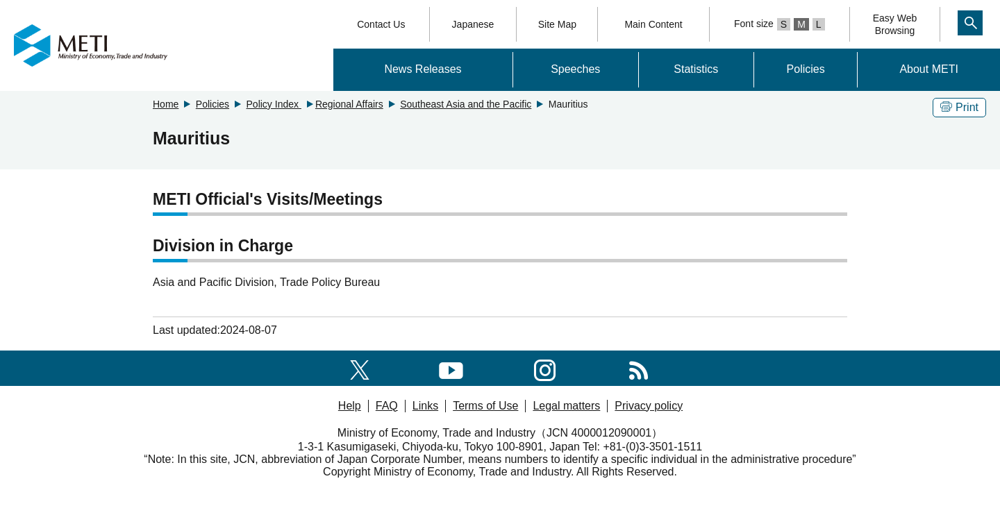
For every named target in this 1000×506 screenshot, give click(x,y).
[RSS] (638, 367)
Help (349, 406)
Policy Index (274, 104)
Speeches (575, 69)
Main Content (653, 24)
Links (425, 406)
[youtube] (451, 367)
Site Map (557, 24)
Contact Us (381, 24)
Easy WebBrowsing (895, 24)
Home (165, 104)
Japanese (473, 24)
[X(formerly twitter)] (359, 367)
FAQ (387, 406)
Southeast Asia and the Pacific (465, 104)
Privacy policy (649, 406)
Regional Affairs (349, 104)
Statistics (696, 69)
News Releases (422, 69)
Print (959, 107)
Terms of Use (485, 406)
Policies (806, 69)
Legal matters (566, 406)
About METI (928, 69)
